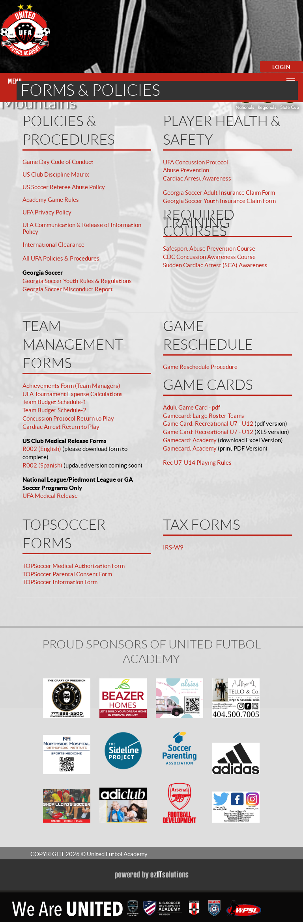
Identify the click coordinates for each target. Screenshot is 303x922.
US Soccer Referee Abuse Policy (63, 187)
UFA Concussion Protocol (195, 162)
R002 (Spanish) (42, 465)
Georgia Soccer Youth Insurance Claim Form (219, 200)
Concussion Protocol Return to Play (68, 418)
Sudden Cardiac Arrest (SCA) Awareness (215, 265)
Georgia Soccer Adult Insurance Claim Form (219, 192)
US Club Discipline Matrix (55, 174)
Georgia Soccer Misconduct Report (67, 289)
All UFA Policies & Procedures (60, 258)
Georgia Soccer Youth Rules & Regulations (77, 281)
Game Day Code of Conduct (58, 161)
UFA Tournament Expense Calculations (72, 394)
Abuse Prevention (186, 170)
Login (281, 67)
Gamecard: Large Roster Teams (203, 415)
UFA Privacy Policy (46, 212)
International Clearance (53, 244)
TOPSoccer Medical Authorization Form (73, 566)
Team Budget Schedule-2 (54, 410)
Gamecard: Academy (190, 440)
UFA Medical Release (50, 495)
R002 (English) (41, 448)
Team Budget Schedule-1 (54, 402)
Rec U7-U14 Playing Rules (197, 462)
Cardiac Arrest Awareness (197, 178)
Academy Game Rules (50, 199)
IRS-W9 (173, 547)
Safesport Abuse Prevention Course (209, 248)
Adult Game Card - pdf (191, 407)
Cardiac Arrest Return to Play (60, 426)
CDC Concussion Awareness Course (209, 256)
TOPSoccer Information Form (59, 582)
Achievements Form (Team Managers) (71, 385)
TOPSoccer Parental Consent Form (67, 574)
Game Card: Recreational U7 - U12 (208, 423)
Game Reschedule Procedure (200, 366)
